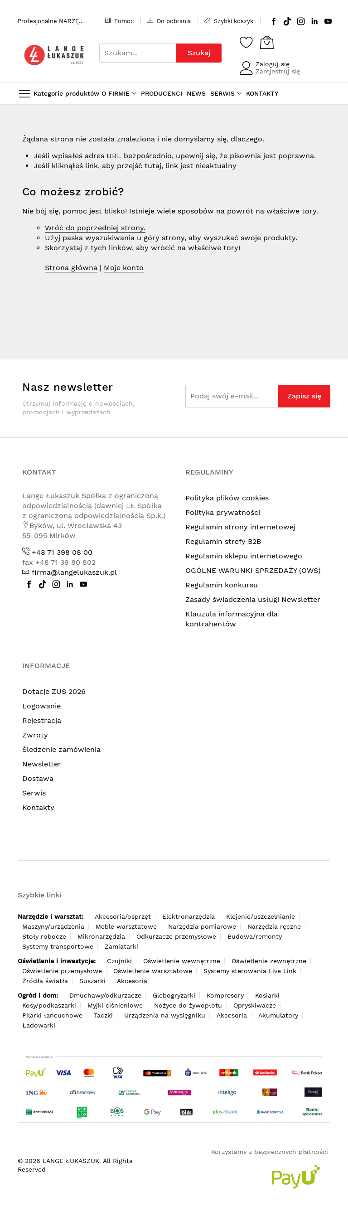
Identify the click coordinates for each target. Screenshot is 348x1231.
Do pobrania (169, 20)
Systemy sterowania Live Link (249, 970)
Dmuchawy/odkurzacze (105, 995)
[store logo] (54, 55)
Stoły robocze (44, 936)
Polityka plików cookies (227, 498)
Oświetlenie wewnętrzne (181, 960)
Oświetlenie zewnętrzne (269, 960)
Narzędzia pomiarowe (202, 926)
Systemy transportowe (57, 946)
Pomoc (119, 20)
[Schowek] (246, 42)
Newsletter (41, 764)
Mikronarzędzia (101, 936)
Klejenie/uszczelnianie (260, 916)
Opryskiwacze (254, 1005)
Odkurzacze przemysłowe (176, 936)
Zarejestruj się (278, 71)
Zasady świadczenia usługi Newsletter (252, 599)
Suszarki (92, 980)
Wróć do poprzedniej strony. (95, 227)
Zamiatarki (121, 946)
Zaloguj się (273, 64)
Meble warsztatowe (126, 926)
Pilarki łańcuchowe (52, 1015)
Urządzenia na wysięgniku (164, 1015)
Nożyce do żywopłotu (188, 1005)
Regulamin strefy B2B (223, 541)
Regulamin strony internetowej (240, 527)
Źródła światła (45, 980)
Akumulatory (278, 1015)
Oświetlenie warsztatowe (152, 970)
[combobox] (137, 53)
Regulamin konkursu (221, 585)
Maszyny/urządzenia (53, 926)
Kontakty (38, 807)
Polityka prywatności (222, 512)
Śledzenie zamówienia (61, 749)
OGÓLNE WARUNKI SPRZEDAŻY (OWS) (253, 570)
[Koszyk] (267, 42)
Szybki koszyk (228, 20)
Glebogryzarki (174, 995)
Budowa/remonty (254, 936)
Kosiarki (267, 995)
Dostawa (37, 778)
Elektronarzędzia (188, 916)
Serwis (34, 793)
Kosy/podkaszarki (49, 1005)
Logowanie (41, 706)
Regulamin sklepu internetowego (243, 556)
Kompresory (225, 995)
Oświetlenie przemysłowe (62, 970)
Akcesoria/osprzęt (123, 916)
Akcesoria (132, 980)
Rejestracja (41, 720)
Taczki (103, 1015)
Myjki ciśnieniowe (115, 1005)
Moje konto (124, 267)
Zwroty (35, 735)
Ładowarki (38, 1025)
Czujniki (119, 960)
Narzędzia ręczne (274, 926)
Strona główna (71, 267)
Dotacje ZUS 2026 (54, 691)
